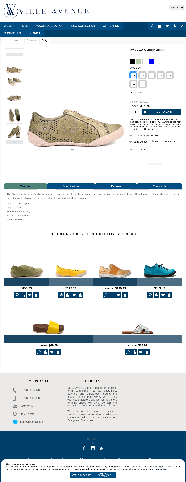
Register (182, 26)
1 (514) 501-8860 (29, 397)
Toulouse (159, 282)
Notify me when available (145, 136)
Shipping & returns (62, 458)
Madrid (26, 282)
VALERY (48, 339)
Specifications (71, 186)
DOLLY (137, 339)
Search (152, 26)
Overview (25, 186)
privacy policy (159, 469)
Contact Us (159, 186)
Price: (133, 106)
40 (133, 84)
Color (132, 54)
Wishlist (167, 26)
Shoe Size (135, 67)
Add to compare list (165, 141)
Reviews (116, 186)
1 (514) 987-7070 (29, 389)
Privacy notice (87, 458)
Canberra (70, 282)
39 (169, 75)
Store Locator (27, 413)
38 (160, 75)
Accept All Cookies (81, 475)
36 (142, 75)
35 (133, 75)
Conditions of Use (113, 458)
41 (142, 84)
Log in (174, 26)
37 (151, 75)
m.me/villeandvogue (31, 421)
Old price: (134, 102)
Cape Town (115, 282)
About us (136, 458)
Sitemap (153, 458)
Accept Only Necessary (104, 475)
